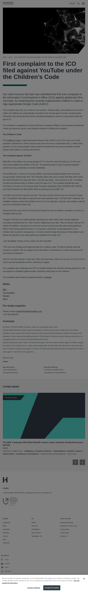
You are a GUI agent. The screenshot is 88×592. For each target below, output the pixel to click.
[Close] (84, 580)
